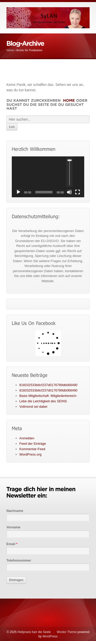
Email (11, 544)
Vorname (13, 527)
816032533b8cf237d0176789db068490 (48, 385)
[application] (48, 176)
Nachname (14, 511)
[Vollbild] (77, 192)
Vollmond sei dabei (33, 406)
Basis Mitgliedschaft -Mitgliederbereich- (48, 396)
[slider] (69, 172)
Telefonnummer (18, 560)
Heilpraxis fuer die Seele (34, 632)
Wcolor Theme (67, 632)
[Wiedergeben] (18, 192)
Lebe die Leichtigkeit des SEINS (43, 401)
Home (10, 50)
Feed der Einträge (32, 444)
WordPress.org (30, 454)
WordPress (50, 636)
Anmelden (27, 438)
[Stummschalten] (69, 192)
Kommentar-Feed (32, 449)
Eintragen (16, 580)
